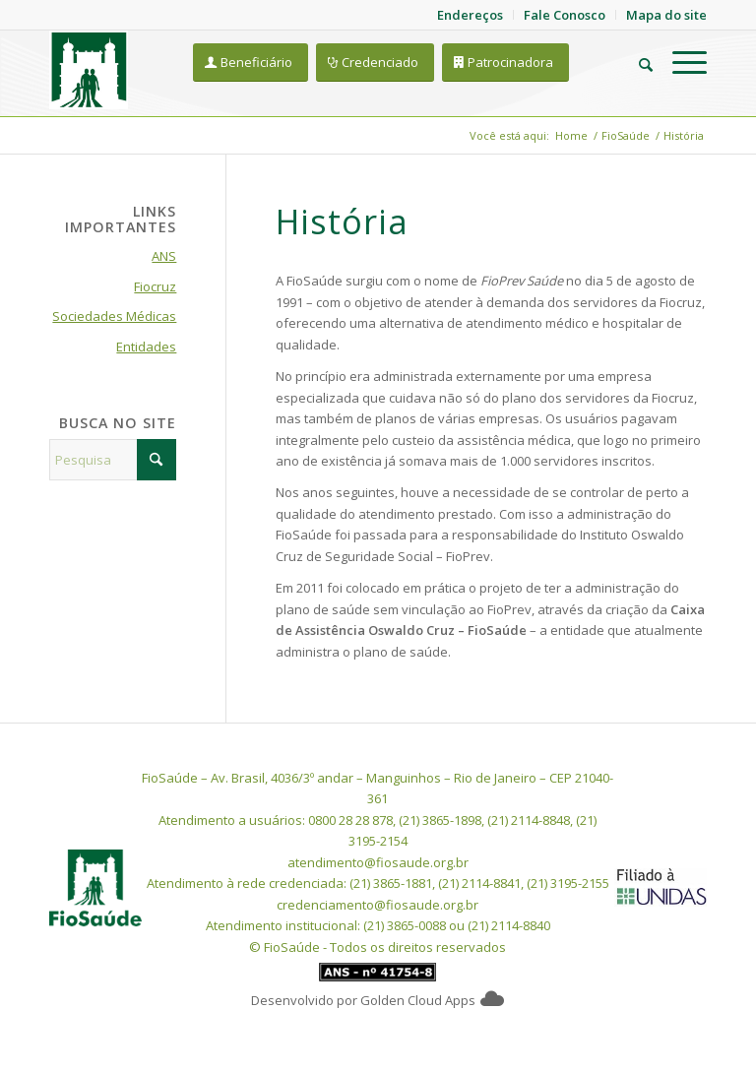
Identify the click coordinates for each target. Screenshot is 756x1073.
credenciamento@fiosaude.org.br (377, 905)
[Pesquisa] (636, 62)
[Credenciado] (375, 62)
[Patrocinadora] (505, 62)
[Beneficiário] (250, 62)
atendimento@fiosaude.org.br (378, 862)
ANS (164, 256)
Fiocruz (155, 286)
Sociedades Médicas (114, 316)
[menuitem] (636, 62)
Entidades (146, 346)
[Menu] (680, 62)
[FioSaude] (88, 70)
